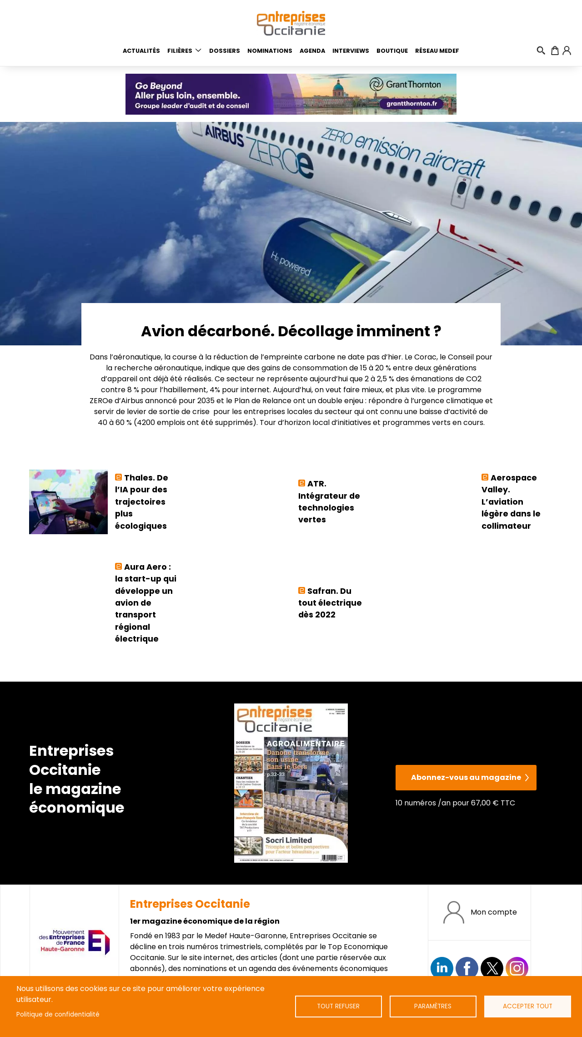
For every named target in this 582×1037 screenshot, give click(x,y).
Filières (179, 51)
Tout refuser (338, 1006)
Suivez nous (442, 968)
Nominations (269, 51)
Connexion (566, 50)
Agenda (312, 51)
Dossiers (224, 51)
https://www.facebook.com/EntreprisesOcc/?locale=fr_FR (467, 968)
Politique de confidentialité (58, 1014)
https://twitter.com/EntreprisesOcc (492, 968)
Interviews (350, 51)
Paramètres (433, 1006)
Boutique (392, 51)
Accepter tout (527, 1006)
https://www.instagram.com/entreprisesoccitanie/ (517, 968)
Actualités (141, 51)
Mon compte (494, 912)
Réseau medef (437, 51)
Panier (555, 50)
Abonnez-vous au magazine (466, 777)
